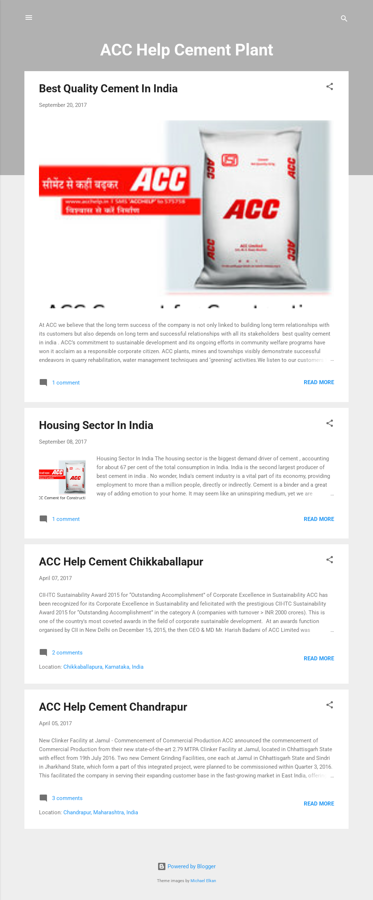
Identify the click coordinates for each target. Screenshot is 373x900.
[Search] (344, 20)
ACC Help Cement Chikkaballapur (121, 561)
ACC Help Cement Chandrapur (113, 706)
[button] (329, 87)
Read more (319, 382)
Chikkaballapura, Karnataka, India (103, 667)
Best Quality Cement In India (108, 88)
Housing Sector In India (96, 425)
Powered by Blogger (186, 866)
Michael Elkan (203, 880)
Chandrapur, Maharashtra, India (100, 812)
